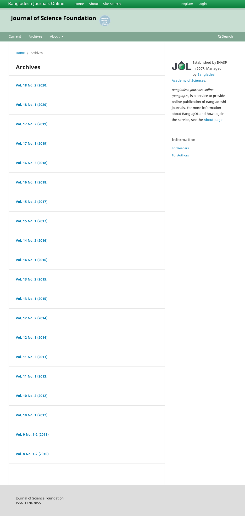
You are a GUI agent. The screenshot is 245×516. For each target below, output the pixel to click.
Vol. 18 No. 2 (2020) (31, 85)
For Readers (180, 148)
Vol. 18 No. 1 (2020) (31, 104)
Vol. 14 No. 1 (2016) (31, 260)
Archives (35, 36)
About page (213, 119)
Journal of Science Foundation (53, 18)
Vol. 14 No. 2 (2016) (31, 240)
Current (15, 36)
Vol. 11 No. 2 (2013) (31, 357)
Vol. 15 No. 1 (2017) (31, 221)
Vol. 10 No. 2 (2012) (31, 395)
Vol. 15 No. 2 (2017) (31, 201)
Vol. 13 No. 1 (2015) (31, 298)
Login (203, 3)
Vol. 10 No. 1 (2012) (31, 415)
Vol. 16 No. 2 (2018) (31, 163)
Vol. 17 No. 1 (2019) (31, 143)
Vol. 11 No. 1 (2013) (31, 376)
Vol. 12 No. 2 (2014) (31, 318)
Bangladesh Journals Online (36, 3)
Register (187, 3)
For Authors (180, 155)
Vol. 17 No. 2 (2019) (31, 124)
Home (79, 3)
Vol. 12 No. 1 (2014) (31, 337)
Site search (112, 3)
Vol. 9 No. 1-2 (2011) (32, 434)
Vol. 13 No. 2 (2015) (31, 279)
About (93, 3)
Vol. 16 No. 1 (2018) (31, 182)
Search (225, 36)
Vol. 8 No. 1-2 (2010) (32, 454)
